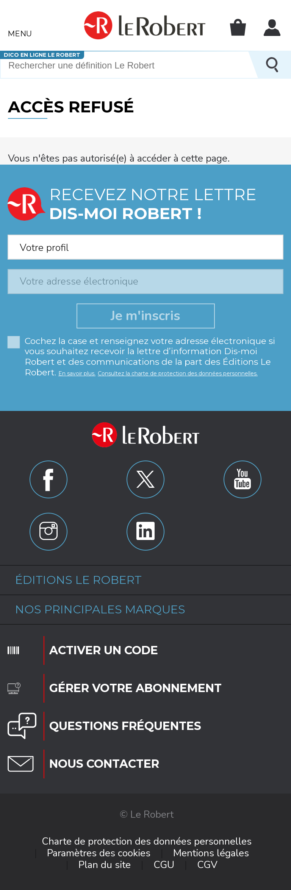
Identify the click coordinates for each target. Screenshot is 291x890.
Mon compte (272, 27)
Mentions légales (211, 853)
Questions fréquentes (125, 726)
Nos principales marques (100, 609)
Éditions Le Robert (78, 580)
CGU (163, 864)
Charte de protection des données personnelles (147, 841)
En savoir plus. (76, 373)
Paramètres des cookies (98, 853)
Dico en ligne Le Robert (42, 54)
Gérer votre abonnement (135, 688)
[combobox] (145, 244)
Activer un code (103, 650)
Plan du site (104, 864)
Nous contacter (104, 764)
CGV (207, 864)
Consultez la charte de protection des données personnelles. (178, 373)
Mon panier (238, 27)
